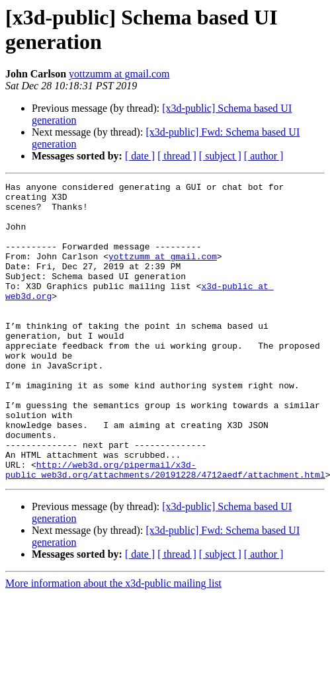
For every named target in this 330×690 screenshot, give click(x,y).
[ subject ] (220, 155)
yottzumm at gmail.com (119, 73)
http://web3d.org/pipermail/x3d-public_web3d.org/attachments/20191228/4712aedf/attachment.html (165, 528)
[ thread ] (176, 155)
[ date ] (140, 155)
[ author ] (264, 155)
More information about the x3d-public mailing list (113, 642)
